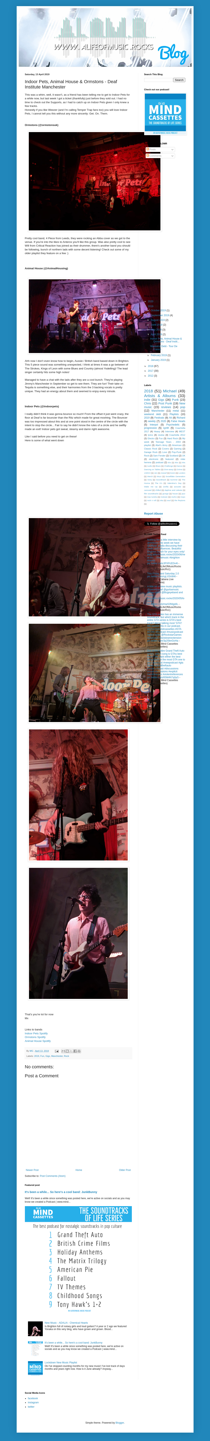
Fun (42, 1056)
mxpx (183, 497)
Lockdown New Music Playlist (61, 1362)
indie (147, 399)
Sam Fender (159, 455)
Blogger (120, 1422)
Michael (170, 391)
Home (78, 1170)
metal (176, 410)
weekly (152, 421)
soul (169, 500)
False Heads (178, 421)
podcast (160, 462)
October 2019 (158, 310)
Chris (147, 403)
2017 (151, 370)
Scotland (173, 455)
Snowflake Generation (175, 476)
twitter (31, 1406)
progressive (150, 428)
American (177, 445)
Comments (153, 155)
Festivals (159, 417)
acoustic (177, 487)
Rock (66, 1056)
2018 (151, 366)
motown (164, 497)
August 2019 (158, 320)
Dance (179, 466)
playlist (147, 445)
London (182, 473)
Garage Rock (151, 452)
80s (176, 462)
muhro (174, 497)
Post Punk (165, 403)
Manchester (57, 1056)
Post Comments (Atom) (53, 1176)
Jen (155, 473)
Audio (149, 466)
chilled (158, 490)
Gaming (178, 448)
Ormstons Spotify (35, 1037)
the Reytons (179, 500)
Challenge (168, 466)
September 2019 (160, 315)
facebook (33, 1398)
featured (169, 459)
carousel (148, 490)
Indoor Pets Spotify (36, 1033)
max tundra (152, 497)
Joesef (164, 473)
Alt (170, 417)
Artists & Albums (160, 396)
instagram (33, 1402)
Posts (151, 149)
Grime (179, 469)
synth (166, 428)
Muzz (159, 476)
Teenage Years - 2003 (168, 442)
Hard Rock (172, 438)
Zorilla (165, 487)
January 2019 (158, 360)
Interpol (154, 424)
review (161, 435)
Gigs (47, 1056)
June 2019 (157, 324)
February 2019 (159, 355)
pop (182, 407)
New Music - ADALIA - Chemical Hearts (66, 1322)
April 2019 (156, 334)
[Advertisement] (164, 227)
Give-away (168, 469)
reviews (166, 407)
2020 (151, 301)
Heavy (157, 431)
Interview (169, 431)
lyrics (150, 435)
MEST (182, 431)
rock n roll (151, 500)
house (175, 493)
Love (164, 452)
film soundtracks (151, 493)
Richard (181, 417)
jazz (183, 493)
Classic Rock (150, 448)
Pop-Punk (176, 452)
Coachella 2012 (177, 435)
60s (169, 462)
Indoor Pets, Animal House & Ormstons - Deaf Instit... (166, 340)
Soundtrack (161, 480)
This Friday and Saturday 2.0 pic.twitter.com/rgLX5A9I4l (163, 575)
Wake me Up (151, 487)
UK (183, 455)
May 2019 (156, 329)
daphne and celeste (173, 490)
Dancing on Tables (152, 469)
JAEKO (147, 473)
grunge (165, 493)
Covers (165, 448)
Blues (158, 466)
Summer (174, 480)
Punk (175, 399)
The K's (158, 483)
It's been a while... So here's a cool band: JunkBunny (61, 1192)
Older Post (125, 1170)
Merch (150, 476)
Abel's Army (161, 445)
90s (183, 462)
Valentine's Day (174, 483)
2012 (151, 375)
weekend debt (152, 414)
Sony (149, 480)
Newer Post (32, 1170)
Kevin (172, 473)
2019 (36, 1056)
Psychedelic (173, 424)
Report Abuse (153, 513)
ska (161, 500)
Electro (151, 438)
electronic (153, 459)
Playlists (174, 414)
